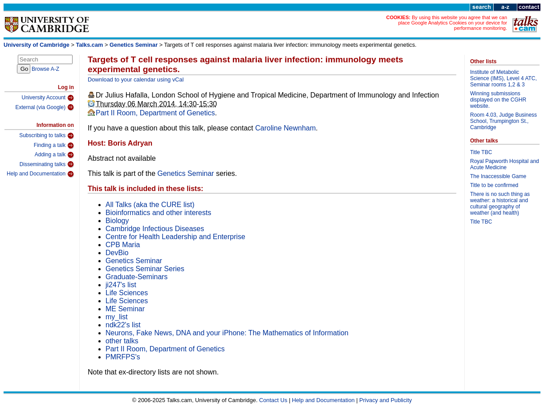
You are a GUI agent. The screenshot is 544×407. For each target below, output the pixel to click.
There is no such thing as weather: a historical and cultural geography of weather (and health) (500, 203)
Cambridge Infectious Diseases (155, 228)
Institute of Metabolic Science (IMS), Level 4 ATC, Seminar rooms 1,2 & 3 (503, 78)
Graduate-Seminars (137, 277)
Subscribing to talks (46, 135)
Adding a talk (54, 155)
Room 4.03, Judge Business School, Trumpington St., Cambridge (503, 121)
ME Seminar (125, 309)
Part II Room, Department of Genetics (155, 113)
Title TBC (481, 152)
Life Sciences (127, 293)
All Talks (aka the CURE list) (150, 204)
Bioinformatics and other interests (158, 212)
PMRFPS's (123, 357)
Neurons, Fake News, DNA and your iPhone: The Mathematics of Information (227, 333)
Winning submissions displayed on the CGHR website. (498, 99)
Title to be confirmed (494, 185)
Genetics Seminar (134, 44)
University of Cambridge (36, 44)
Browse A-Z (45, 69)
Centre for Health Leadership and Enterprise (175, 236)
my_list (117, 317)
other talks (122, 341)
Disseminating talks (47, 164)
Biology (117, 220)
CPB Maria (123, 244)
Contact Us (273, 400)
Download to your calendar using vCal (136, 79)
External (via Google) (44, 107)
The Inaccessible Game (498, 176)
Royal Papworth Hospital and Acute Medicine (504, 164)
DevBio (117, 252)
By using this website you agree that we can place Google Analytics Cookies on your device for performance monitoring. (452, 23)
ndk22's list (123, 325)
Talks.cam (89, 44)
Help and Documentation (40, 174)
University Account (47, 98)
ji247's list (121, 285)
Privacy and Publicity (385, 400)
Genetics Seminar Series (145, 269)
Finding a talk (54, 145)
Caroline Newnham (285, 128)
